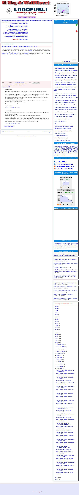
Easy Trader (67, 244)
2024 (56, 308)
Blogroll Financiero (58, 243)
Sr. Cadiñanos (62, 147)
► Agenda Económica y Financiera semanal (64, 68)
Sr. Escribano (66, 149)
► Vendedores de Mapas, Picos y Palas (63, 112)
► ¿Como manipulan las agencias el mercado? (65, 80)
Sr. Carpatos (68, 147)
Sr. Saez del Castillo (71, 152)
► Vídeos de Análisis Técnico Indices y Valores (65, 109)
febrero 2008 (60, 366)
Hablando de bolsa (58, 247)
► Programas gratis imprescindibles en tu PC (65, 82)
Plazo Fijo (59, 248)
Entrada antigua (47, 132)
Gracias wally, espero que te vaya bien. (63, 294)
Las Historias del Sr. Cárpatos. (63, 380)
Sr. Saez (13, 84)
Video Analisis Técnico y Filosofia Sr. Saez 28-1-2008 (65, 383)
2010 (56, 338)
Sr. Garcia (68, 150)
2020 (56, 317)
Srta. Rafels (62, 155)
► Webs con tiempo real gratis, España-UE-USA (66, 70)
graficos (9, 84)
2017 (56, 323)
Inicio (28, 132)
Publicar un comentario (9, 126)
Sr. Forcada (56, 150)
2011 (56, 336)
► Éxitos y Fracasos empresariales (62, 128)
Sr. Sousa (59, 154)
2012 (56, 334)
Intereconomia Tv (24, 49)
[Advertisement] (40, 31)
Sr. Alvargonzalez (58, 146)
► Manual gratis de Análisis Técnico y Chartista (65, 75)
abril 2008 (59, 361)
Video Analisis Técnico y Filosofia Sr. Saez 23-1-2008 (65, 400)
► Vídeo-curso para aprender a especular (64, 102)
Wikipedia (61, 255)
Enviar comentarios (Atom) (30, 135)
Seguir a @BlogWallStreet (69, 60)
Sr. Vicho (69, 154)
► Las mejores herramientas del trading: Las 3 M (66, 87)
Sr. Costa (68, 148)
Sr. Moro (70, 151)
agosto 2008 (60, 353)
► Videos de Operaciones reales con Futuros (65, 84)
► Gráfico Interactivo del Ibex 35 (62, 140)
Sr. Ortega (75, 151)
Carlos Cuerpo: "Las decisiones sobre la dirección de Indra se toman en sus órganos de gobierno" (66, 270)
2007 (56, 477)
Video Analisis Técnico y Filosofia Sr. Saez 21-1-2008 (65, 414)
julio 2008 (59, 355)
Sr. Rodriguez (62, 152)
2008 (56, 342)
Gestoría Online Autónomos (70, 255)
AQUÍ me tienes (23, 39)
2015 (56, 327)
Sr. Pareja (56, 152)
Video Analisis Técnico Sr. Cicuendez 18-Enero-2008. (63, 424)
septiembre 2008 (61, 351)
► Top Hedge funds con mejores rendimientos (65, 73)
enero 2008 (59, 368)
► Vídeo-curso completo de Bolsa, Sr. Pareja (65, 95)
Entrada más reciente (8, 132)
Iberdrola (26, 53)
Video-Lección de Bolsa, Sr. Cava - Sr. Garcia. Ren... (64, 459)
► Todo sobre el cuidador (60, 121)
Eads (8, 53)
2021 (56, 314)
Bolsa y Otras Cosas (68, 243)
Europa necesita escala (59, 267)
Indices (30, 50)
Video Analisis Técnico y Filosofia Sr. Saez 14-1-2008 (65, 436)
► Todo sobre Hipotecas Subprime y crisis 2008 (65, 100)
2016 (56, 325)
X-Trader (64, 248)
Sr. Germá (73, 150)
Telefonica (4, 53)
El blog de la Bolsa (63, 245)
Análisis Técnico (10, 49)
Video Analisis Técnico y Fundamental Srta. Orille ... (63, 447)
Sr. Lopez (65, 151)
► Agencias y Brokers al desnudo (62, 119)
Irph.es (55, 254)
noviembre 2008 (61, 346)
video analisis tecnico (20, 84)
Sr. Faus (76, 149)
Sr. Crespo (73, 148)
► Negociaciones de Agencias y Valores (63, 126)
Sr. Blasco (72, 146)
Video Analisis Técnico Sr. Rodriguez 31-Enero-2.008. (65, 374)
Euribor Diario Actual (60, 15)
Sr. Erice (60, 149)
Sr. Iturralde (59, 151)
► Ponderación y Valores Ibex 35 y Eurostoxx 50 (66, 97)
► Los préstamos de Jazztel (61, 138)
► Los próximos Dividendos (60, 135)
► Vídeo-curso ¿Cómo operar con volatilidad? (65, 107)
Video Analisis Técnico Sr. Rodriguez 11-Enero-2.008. (65, 440)
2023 (56, 310)
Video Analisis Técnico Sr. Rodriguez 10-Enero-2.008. (65, 443)
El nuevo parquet (73, 245)
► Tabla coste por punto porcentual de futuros (65, 93)
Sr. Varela (64, 154)
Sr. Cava (55, 148)
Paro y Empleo (61, 254)
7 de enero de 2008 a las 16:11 (12, 107)
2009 (56, 340)
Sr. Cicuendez (61, 148)
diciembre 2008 (60, 344)
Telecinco (46, 52)
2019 (56, 319)
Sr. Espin (72, 149)
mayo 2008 (59, 359)
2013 (56, 332)
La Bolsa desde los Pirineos (69, 247)
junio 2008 (59, 357)
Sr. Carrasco (74, 147)
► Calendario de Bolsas (60, 133)
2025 (56, 306)
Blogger (44, 491)
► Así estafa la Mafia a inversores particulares (65, 114)
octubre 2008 (60, 349)
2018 (56, 321)
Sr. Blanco (65, 146)
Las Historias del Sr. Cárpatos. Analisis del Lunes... (63, 411)
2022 (56, 312)
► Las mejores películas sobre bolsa (63, 131)
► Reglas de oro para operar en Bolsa (63, 123)
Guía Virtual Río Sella (72, 254)
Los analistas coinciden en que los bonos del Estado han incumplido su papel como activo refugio (65, 276)
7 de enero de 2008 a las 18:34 (12, 123)
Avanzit (11, 53)
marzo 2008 (59, 364)
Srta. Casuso (75, 154)
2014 (56, 329)
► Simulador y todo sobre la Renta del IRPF (64, 77)
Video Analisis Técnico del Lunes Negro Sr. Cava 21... (64, 407)
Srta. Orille (56, 155)
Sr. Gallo (62, 150)
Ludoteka (56, 255)
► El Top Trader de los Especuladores (63, 116)
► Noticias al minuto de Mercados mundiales (65, 105)
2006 (56, 479)
